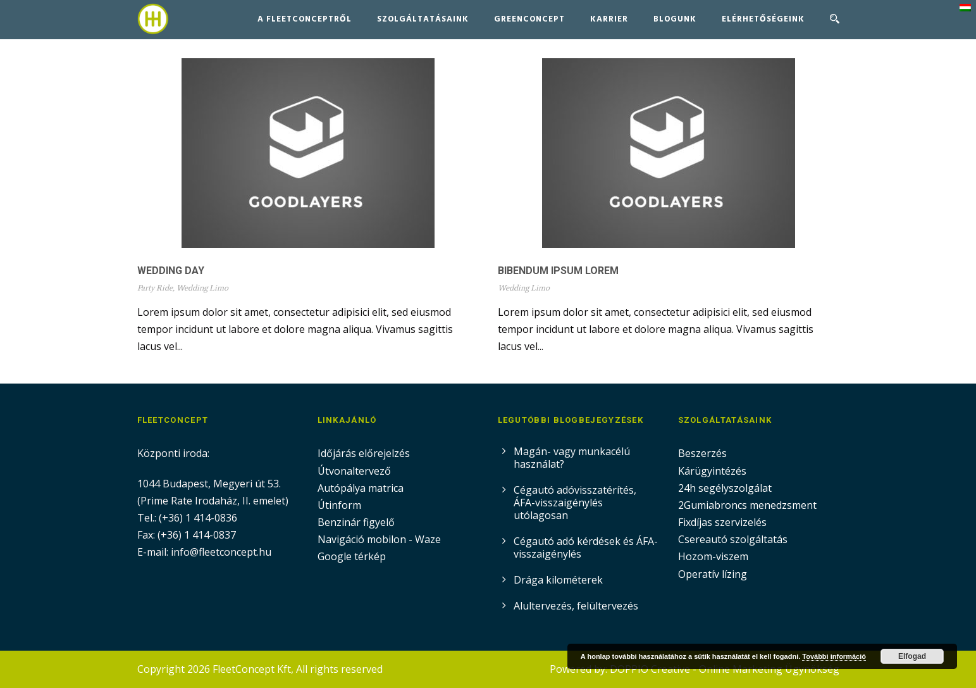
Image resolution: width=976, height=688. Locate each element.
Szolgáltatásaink (423, 19)
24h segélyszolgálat (725, 488)
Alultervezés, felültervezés (576, 606)
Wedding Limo (202, 287)
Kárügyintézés (712, 471)
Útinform (339, 505)
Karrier (609, 19)
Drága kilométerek (558, 580)
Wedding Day (170, 271)
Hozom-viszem (713, 556)
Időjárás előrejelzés (364, 453)
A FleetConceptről (304, 19)
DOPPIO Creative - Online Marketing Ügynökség (724, 669)
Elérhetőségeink (763, 19)
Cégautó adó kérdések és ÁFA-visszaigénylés (586, 547)
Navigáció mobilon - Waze (379, 539)
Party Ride (155, 287)
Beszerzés (702, 453)
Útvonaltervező (354, 471)
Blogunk (674, 19)
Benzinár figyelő (356, 522)
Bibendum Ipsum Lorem (558, 271)
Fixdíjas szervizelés (722, 522)
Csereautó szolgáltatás (733, 539)
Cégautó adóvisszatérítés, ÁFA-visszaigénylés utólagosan (575, 502)
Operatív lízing (712, 574)
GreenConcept (529, 19)
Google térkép (352, 556)
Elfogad (912, 656)
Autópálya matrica (362, 488)
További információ (834, 656)
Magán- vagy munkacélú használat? (572, 457)
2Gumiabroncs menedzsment (747, 505)
